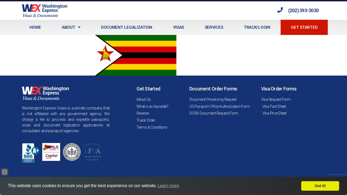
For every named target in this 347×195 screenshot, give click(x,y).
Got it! (320, 186)
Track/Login (257, 27)
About (71, 27)
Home (35, 27)
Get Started (304, 27)
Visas (178, 27)
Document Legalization (126, 27)
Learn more (168, 185)
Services (214, 27)
